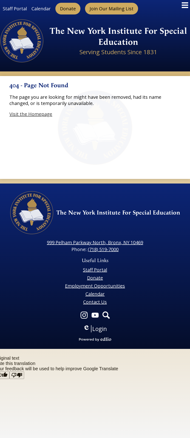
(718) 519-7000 (103, 249)
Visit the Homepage (30, 114)
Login (95, 328)
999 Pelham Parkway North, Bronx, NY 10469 (95, 242)
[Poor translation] (16, 375)
